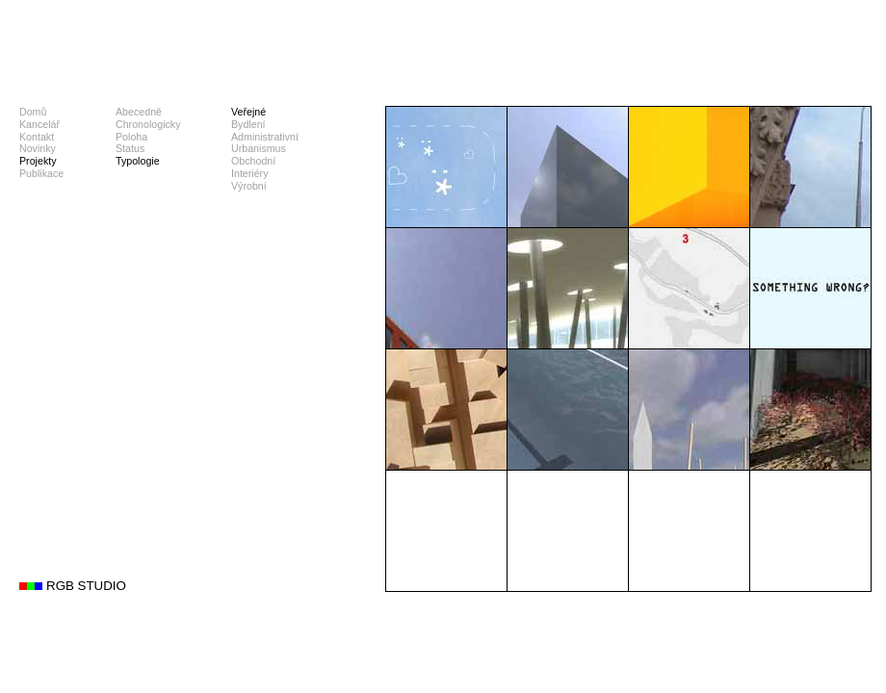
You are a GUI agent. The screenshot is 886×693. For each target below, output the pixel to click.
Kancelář (39, 124)
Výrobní (249, 186)
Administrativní (265, 136)
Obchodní (253, 161)
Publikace (41, 173)
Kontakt (36, 136)
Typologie (138, 161)
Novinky (37, 148)
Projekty (38, 161)
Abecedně (139, 111)
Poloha (131, 136)
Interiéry (250, 173)
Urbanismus (258, 148)
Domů (32, 111)
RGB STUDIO (86, 585)
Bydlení (248, 124)
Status (130, 148)
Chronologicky (148, 124)
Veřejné (248, 111)
